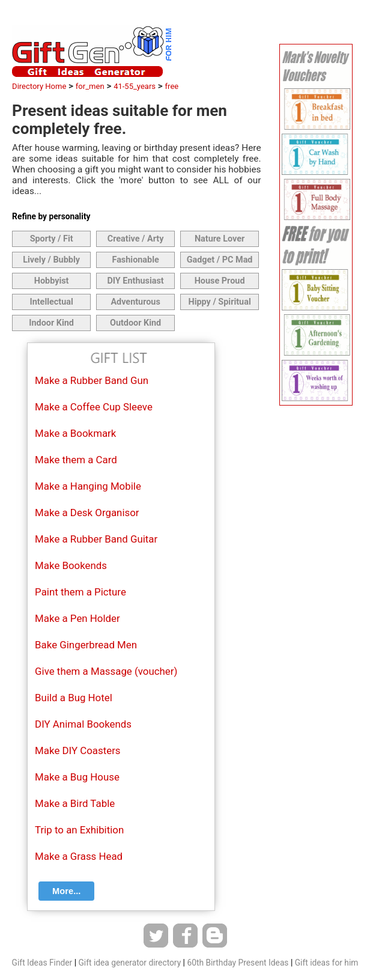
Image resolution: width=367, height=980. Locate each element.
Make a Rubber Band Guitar (96, 539)
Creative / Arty (136, 239)
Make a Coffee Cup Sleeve (94, 407)
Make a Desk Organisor (87, 513)
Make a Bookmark (75, 433)
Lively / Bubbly (51, 260)
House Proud (220, 281)
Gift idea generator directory (129, 962)
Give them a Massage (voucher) (106, 671)
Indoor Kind (51, 323)
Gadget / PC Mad (220, 260)
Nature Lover (219, 239)
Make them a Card (76, 460)
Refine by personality (51, 216)
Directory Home (39, 86)
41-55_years (135, 86)
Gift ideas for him (327, 962)
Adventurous (135, 302)
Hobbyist (51, 281)
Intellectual (51, 302)
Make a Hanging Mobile (88, 486)
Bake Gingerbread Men (86, 645)
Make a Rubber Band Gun (91, 380)
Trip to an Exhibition (79, 830)
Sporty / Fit (51, 239)
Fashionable (135, 260)
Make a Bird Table (75, 803)
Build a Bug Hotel (73, 698)
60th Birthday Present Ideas (237, 962)
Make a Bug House (77, 777)
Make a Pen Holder (77, 618)
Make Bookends (71, 565)
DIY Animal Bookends (83, 724)
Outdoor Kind (135, 323)
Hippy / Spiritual (220, 302)
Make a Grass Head (79, 856)
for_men (90, 86)
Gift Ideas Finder (42, 962)
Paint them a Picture (80, 592)
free (172, 86)
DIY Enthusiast (135, 281)
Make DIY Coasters (77, 750)
